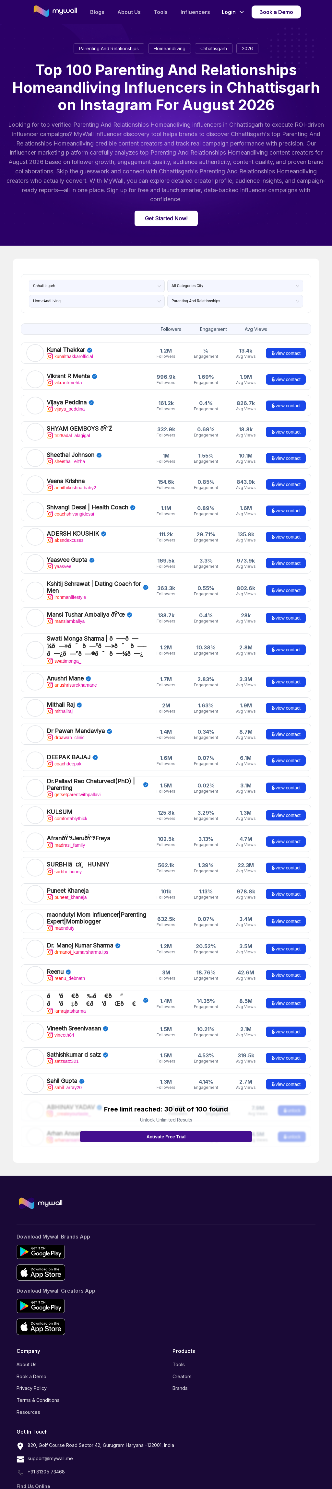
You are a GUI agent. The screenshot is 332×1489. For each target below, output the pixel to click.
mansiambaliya (66, 621)
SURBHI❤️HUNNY (72, 855)
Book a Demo (276, 12)
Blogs (97, 12)
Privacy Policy (32, 1375)
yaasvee (59, 566)
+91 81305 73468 (41, 1459)
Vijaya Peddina (67, 402)
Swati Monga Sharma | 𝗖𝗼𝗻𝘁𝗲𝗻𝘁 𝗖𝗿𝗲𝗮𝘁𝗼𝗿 (91, 642)
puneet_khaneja (67, 888)
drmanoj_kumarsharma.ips (77, 943)
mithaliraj (60, 702)
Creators (182, 1363)
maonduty (60, 919)
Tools (161, 12)
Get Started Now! (166, 218)
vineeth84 (60, 1021)
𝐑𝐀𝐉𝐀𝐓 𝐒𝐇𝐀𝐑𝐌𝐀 (70, 988)
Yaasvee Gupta (67, 559)
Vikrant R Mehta (68, 376)
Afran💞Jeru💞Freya (74, 829)
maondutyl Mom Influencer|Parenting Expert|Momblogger (96, 909)
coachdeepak (64, 754)
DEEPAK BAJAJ (68, 748)
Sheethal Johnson (70, 454)
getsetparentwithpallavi (74, 785)
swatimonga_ (64, 652)
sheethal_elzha (66, 461)
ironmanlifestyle (66, 597)
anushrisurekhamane (72, 676)
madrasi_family (66, 835)
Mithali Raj (61, 695)
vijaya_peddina (66, 409)
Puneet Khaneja (68, 881)
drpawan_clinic (66, 728)
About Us (129, 12)
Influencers (195, 12)
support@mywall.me (45, 1446)
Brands (180, 1375)
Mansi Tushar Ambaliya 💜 (82, 614)
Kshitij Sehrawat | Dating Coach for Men (94, 587)
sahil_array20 (64, 1074)
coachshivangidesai (70, 514)
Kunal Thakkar (66, 349)
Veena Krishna (66, 481)
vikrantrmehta (64, 382)
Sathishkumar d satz (74, 1041)
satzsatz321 (63, 1048)
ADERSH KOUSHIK (73, 533)
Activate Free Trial (166, 1123)
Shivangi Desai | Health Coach (87, 507)
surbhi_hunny (64, 862)
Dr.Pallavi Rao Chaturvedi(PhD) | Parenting (91, 775)
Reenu (55, 962)
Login (233, 12)
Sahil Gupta (62, 1067)
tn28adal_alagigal (68, 435)
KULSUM (59, 802)
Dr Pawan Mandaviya (76, 721)
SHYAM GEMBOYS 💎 (77, 428)
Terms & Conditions (38, 1387)
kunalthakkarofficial (70, 356)
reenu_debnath (66, 969)
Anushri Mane (65, 669)
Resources (28, 1399)
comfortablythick (67, 809)
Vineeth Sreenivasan (74, 1015)
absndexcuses (65, 540)
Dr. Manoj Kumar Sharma (80, 936)
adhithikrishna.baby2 (71, 487)
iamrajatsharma (66, 996)
